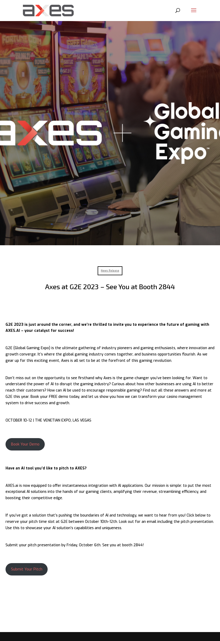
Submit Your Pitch (26, 569)
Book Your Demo (25, 444)
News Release (110, 270)
